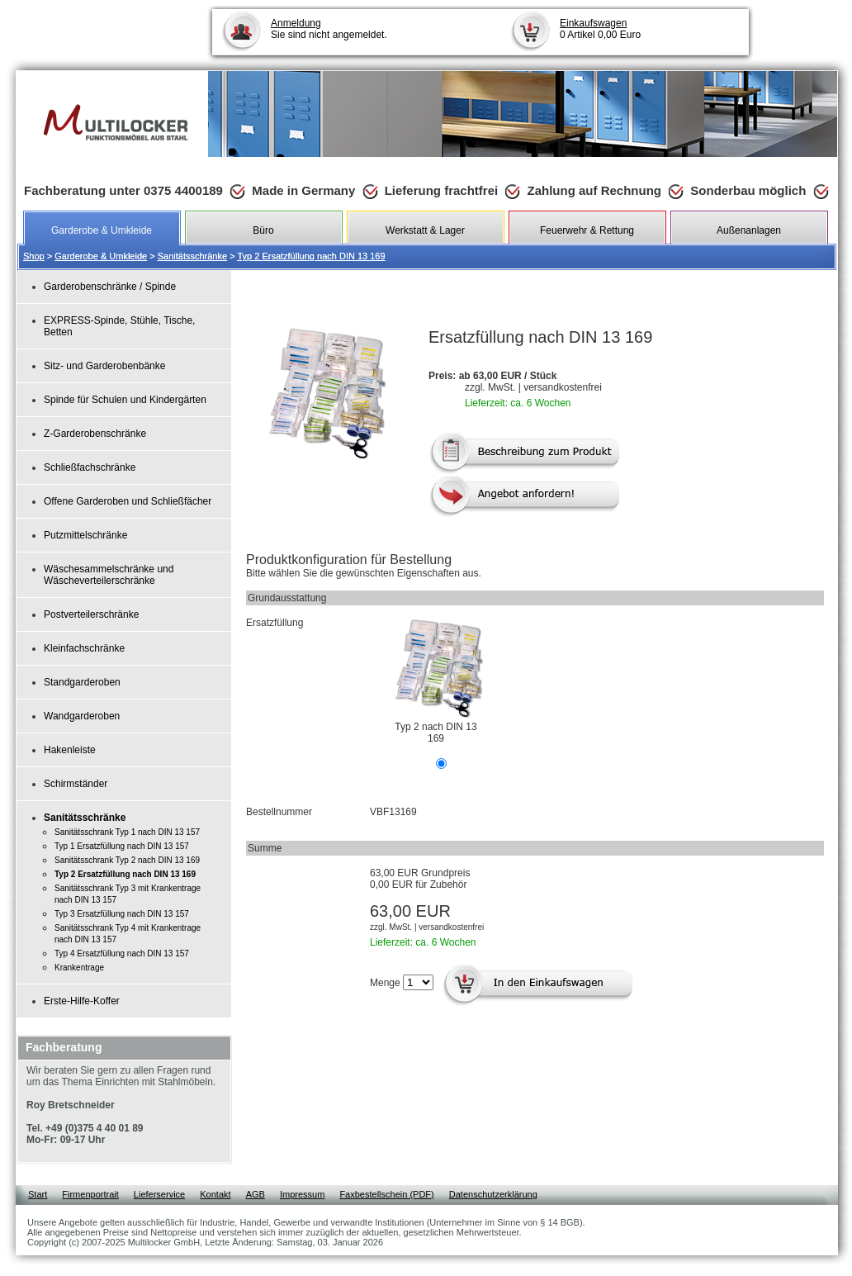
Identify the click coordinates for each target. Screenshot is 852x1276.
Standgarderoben (82, 682)
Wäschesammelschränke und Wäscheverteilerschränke (108, 574)
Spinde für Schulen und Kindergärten (125, 400)
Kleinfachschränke (84, 648)
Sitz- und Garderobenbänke (104, 366)
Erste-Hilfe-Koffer (82, 1001)
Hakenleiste (70, 750)
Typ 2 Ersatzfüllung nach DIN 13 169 (311, 256)
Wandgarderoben (82, 716)
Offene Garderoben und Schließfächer (127, 501)
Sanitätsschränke (192, 256)
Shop (34, 256)
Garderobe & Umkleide (100, 256)
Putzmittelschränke (85, 535)
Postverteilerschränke (91, 614)
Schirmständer (75, 784)
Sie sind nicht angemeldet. (329, 28)
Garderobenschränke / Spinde (110, 286)
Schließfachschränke (89, 467)
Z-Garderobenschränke (95, 433)
